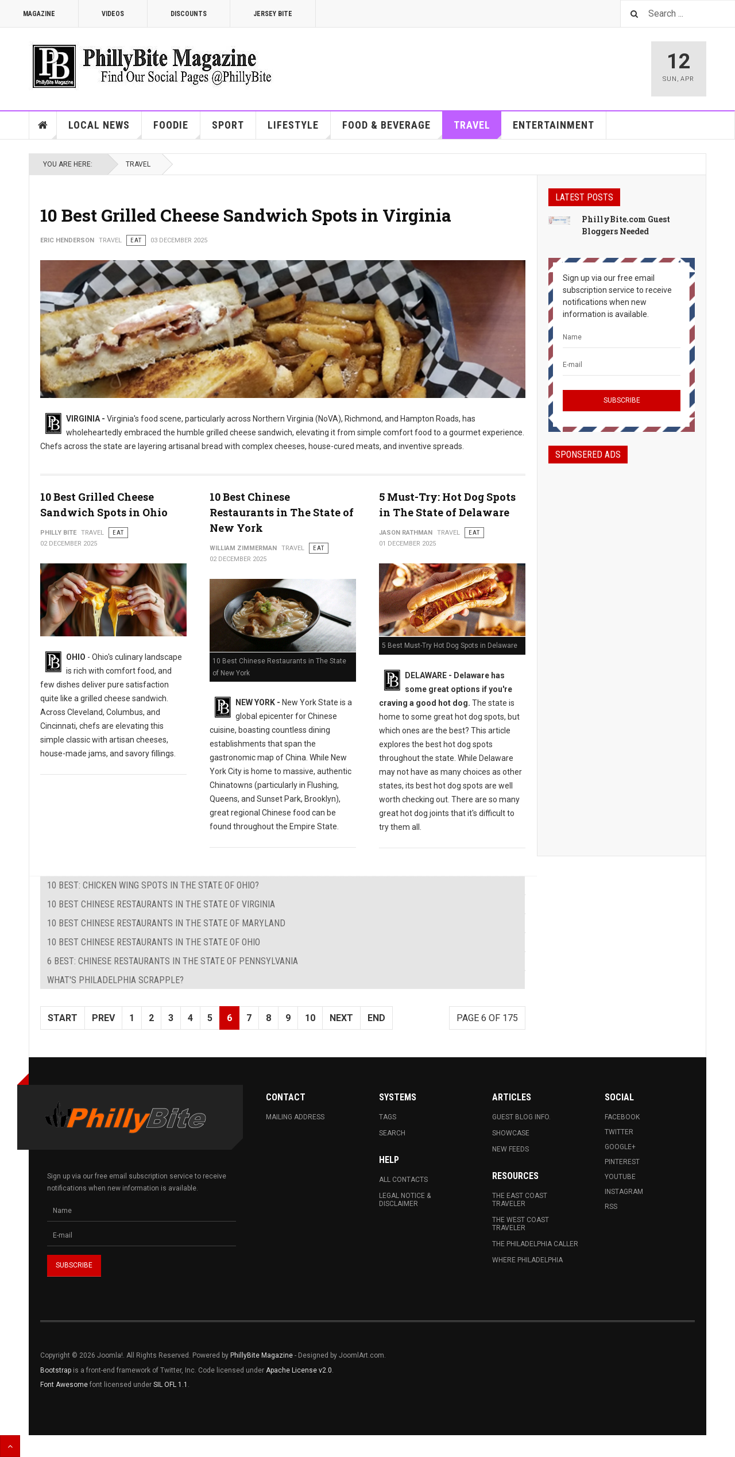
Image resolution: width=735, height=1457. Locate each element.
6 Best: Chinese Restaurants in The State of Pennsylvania (172, 961)
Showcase (510, 1133)
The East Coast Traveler (519, 1200)
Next (341, 1017)
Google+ (620, 1147)
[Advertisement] (621, 649)
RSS (611, 1207)
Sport (228, 125)
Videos (113, 14)
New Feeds (510, 1149)
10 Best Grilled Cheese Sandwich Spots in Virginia (245, 215)
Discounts (189, 14)
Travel (478, 129)
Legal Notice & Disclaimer (405, 1200)
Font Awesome (64, 1385)
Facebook (622, 1117)
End (376, 1017)
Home (43, 125)
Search (392, 1133)
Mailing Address (295, 1117)
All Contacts (403, 1180)
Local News (105, 129)
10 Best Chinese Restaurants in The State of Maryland (166, 923)
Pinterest (622, 1162)
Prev (103, 1017)
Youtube (620, 1177)
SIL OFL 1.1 (170, 1385)
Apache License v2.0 (299, 1370)
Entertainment (553, 125)
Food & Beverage (392, 129)
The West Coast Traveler (520, 1224)
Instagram (624, 1192)
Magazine (39, 14)
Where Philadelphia (527, 1260)
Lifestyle (299, 129)
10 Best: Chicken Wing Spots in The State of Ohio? (153, 885)
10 (310, 1017)
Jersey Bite (272, 14)
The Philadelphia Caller (535, 1244)
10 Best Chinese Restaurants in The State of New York (282, 512)
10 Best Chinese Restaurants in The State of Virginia (161, 904)
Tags (387, 1117)
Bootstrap (55, 1370)
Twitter (619, 1132)
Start (63, 1017)
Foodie (176, 129)
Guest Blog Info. (521, 1117)
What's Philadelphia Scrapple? (115, 980)
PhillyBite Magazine (261, 1355)
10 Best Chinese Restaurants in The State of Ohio (153, 942)
